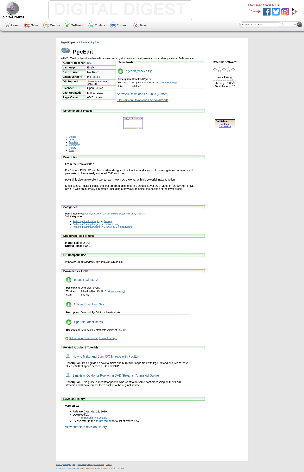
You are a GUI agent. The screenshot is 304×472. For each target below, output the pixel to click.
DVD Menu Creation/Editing (118, 227)
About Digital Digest (63, 465)
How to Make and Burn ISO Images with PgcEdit (102, 356)
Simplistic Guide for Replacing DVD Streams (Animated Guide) (112, 375)
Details (72, 137)
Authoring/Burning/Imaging (86, 221)
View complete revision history (86, 427)
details (96, 76)
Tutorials (73, 142)
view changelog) (168, 82)
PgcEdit (95, 42)
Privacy (90, 465)
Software (74, 25)
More (140, 25)
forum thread (103, 421)
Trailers (96, 25)
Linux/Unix (129, 213)
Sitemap (109, 465)
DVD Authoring (111, 224)
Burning (108, 221)
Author (87, 213)
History (72, 147)
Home (12, 25)
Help (74, 465)
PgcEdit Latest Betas (84, 322)
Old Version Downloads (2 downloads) (143, 100)
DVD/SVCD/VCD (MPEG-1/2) (107, 213)
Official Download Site (85, 304)
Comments (74, 145)
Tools (71, 150)
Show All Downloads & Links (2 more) (143, 94)
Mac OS (140, 213)
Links (71, 139)
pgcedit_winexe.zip (134, 71)
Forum (118, 25)
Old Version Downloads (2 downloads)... (93, 338)
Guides (51, 25)
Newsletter (82, 465)
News (31, 25)
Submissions (99, 465)
